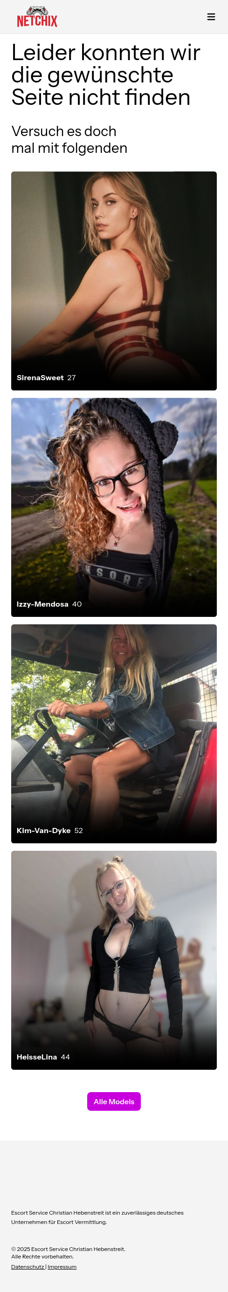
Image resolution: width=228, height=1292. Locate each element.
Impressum (62, 1266)
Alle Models (114, 1101)
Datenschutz (28, 1266)
